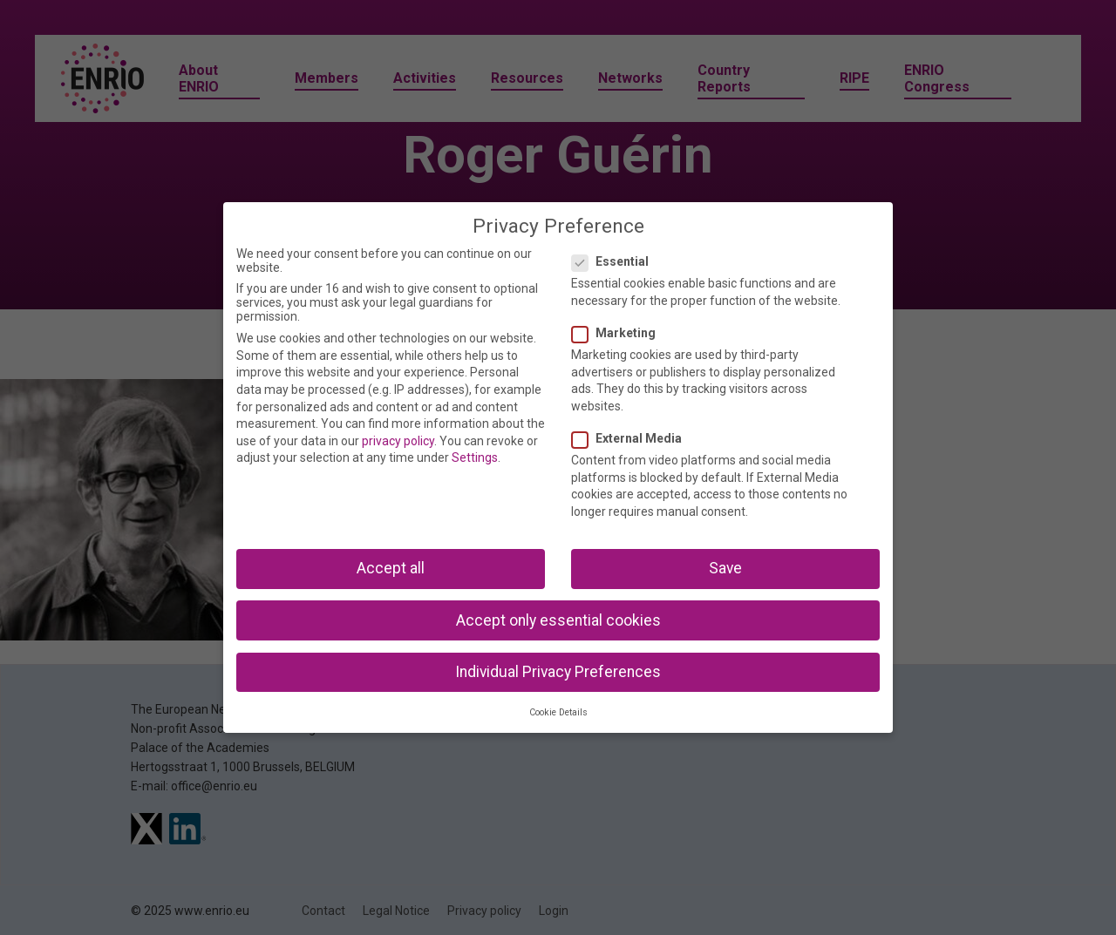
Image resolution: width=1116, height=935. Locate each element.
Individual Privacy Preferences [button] (558, 672)
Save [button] (725, 568)
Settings (475, 457)
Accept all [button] (391, 568)
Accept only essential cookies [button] (558, 620)
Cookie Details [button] (558, 712)
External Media (632, 438)
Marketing (619, 333)
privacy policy (398, 441)
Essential (615, 261)
